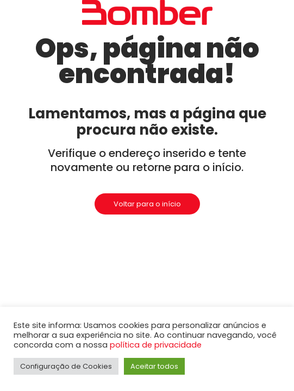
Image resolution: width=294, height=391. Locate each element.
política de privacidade (156, 344)
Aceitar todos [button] (154, 366)
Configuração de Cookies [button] (66, 366)
